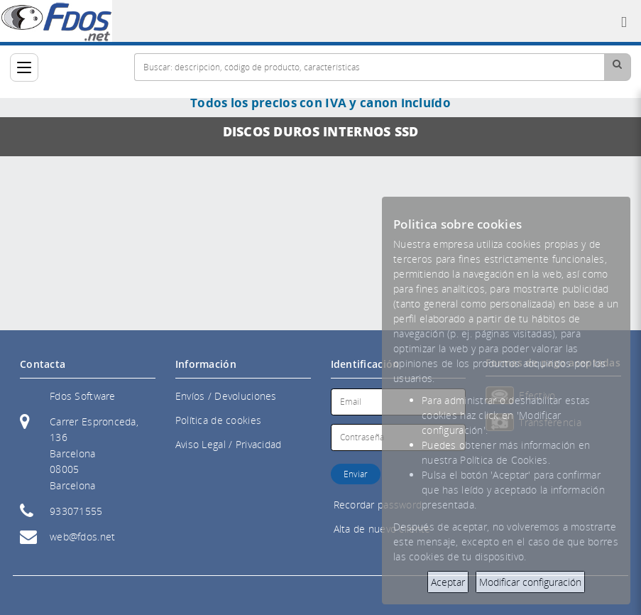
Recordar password (378, 504)
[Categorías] (24, 67)
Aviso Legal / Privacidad (228, 444)
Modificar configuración (530, 582)
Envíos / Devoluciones (226, 396)
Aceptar (448, 582)
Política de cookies (218, 420)
